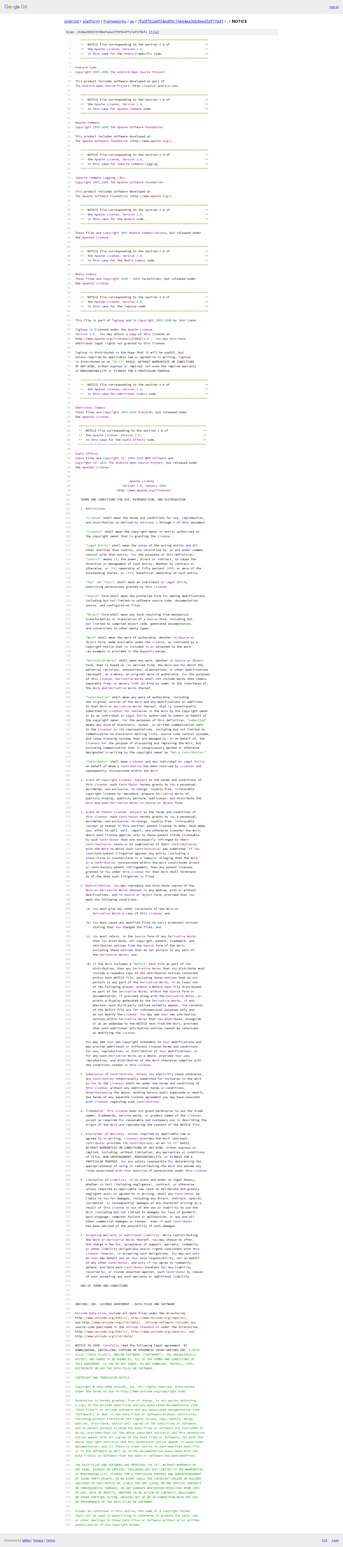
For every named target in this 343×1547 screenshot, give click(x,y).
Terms (50, 1540)
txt (324, 1540)
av (132, 21)
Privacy (38, 1540)
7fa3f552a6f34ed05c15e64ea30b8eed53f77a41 (180, 21)
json (335, 1540)
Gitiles (26, 1540)
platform (91, 21)
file (154, 32)
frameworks (114, 21)
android (71, 21)
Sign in (334, 7)
